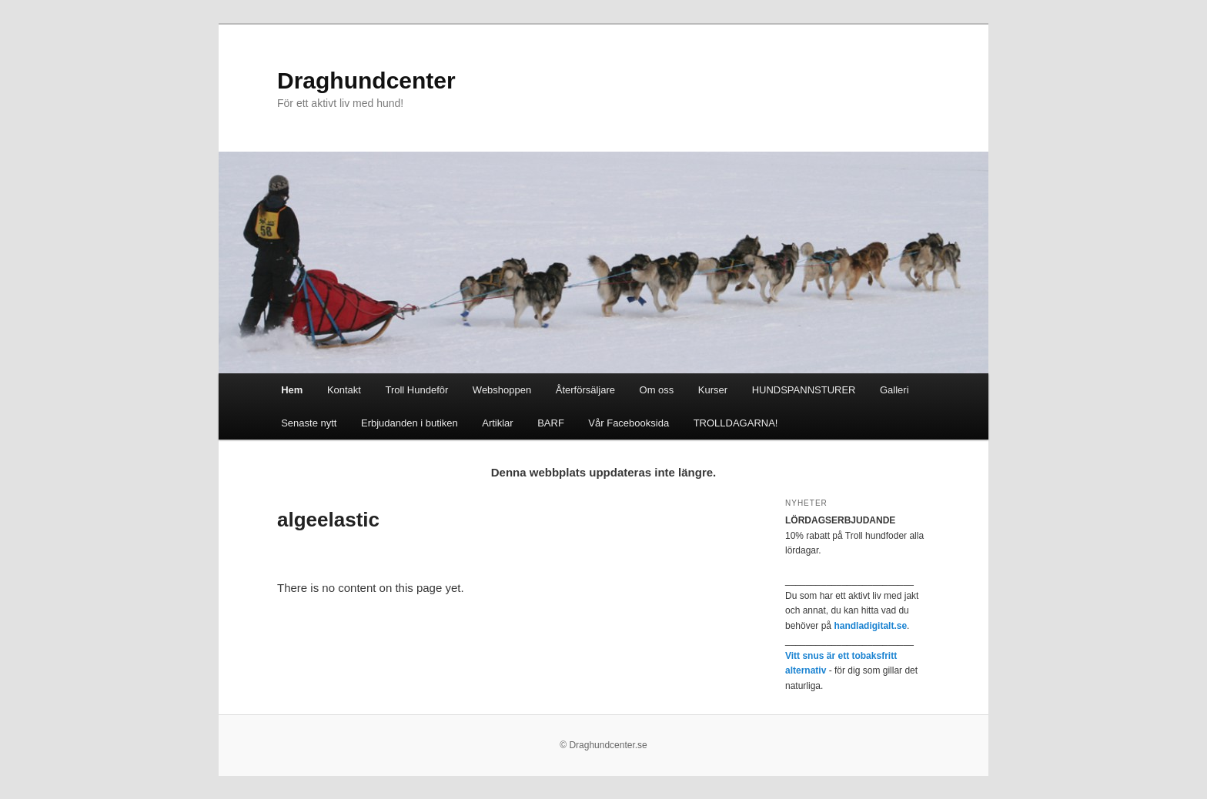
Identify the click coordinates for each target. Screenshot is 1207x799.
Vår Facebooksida (628, 423)
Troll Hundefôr (416, 390)
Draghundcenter (366, 80)
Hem (292, 390)
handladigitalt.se (870, 625)
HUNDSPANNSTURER (804, 390)
